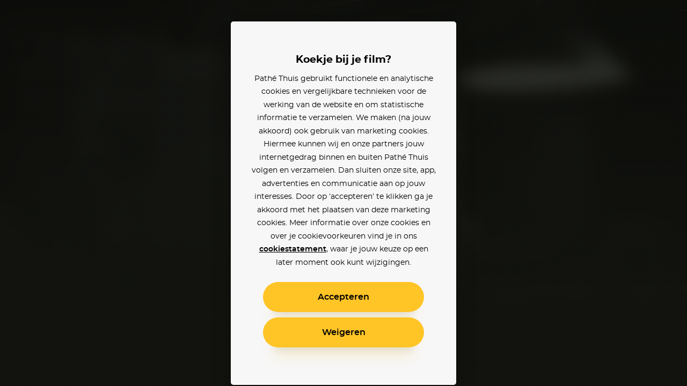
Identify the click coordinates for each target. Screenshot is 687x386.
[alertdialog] (343, 193)
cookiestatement (292, 249)
